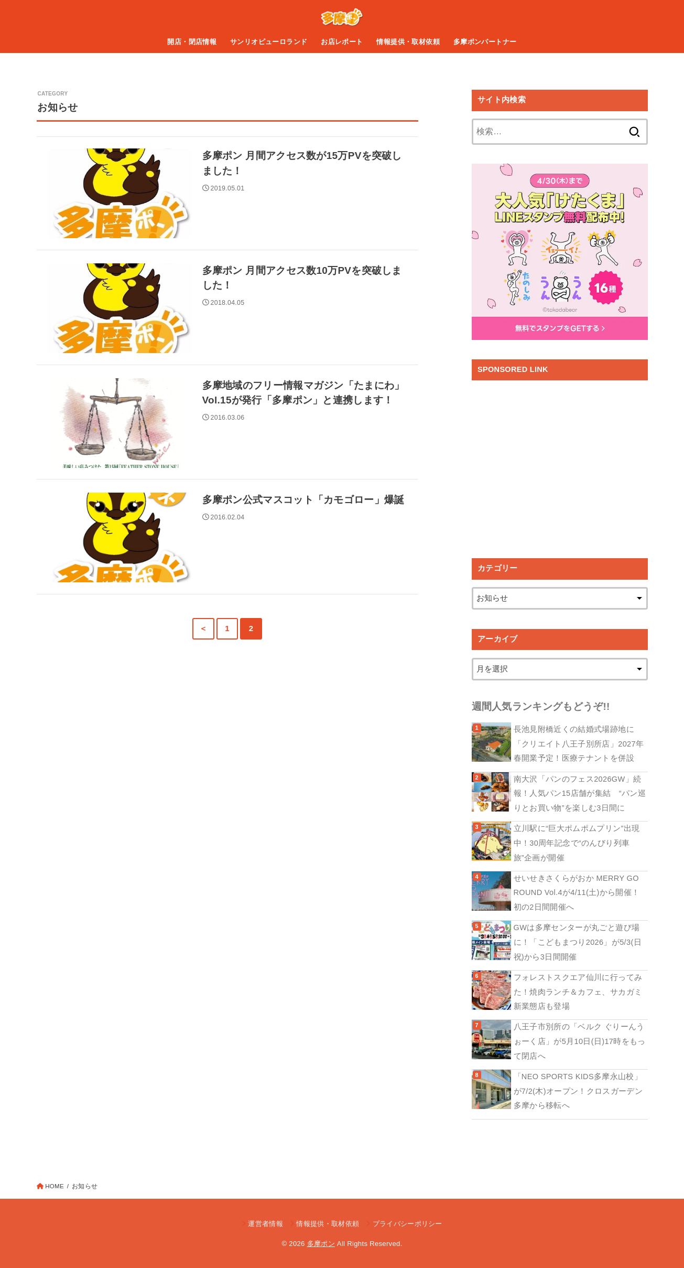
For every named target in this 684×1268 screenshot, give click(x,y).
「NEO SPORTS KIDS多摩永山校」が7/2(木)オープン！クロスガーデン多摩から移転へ (578, 1091)
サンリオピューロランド (269, 42)
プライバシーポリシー (407, 1224)
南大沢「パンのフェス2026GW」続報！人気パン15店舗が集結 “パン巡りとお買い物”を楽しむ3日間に (580, 793)
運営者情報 (265, 1224)
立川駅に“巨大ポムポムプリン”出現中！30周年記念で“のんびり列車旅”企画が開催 (577, 842)
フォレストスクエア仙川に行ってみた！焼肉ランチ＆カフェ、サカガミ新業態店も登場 (578, 991)
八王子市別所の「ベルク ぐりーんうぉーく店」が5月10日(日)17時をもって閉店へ (580, 1041)
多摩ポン (321, 1244)
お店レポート (342, 42)
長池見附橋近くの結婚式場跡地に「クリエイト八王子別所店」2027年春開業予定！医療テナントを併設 (579, 743)
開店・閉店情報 (191, 42)
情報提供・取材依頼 (408, 42)
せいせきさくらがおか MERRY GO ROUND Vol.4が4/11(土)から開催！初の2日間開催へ (577, 892)
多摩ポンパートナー (485, 42)
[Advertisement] (560, 461)
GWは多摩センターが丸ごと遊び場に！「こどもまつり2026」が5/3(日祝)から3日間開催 (578, 942)
